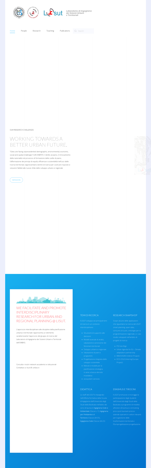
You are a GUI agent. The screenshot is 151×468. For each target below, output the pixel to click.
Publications (65, 30)
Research (37, 30)
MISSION (11, 180)
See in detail (19, 444)
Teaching (50, 30)
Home (12, 30)
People (24, 30)
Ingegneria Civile (140, 421)
